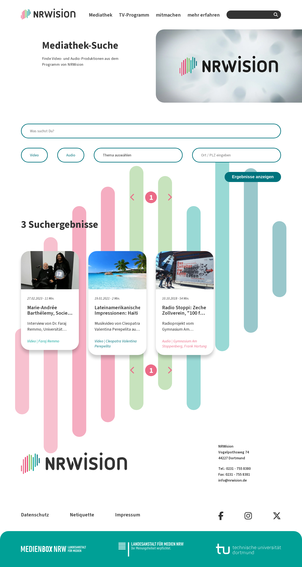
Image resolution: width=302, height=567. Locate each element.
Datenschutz (35, 514)
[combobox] (253, 14)
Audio (70, 155)
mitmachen (168, 15)
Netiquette (82, 514)
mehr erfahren (203, 15)
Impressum (127, 514)
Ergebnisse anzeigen (253, 176)
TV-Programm (134, 15)
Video (34, 155)
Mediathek (100, 15)
